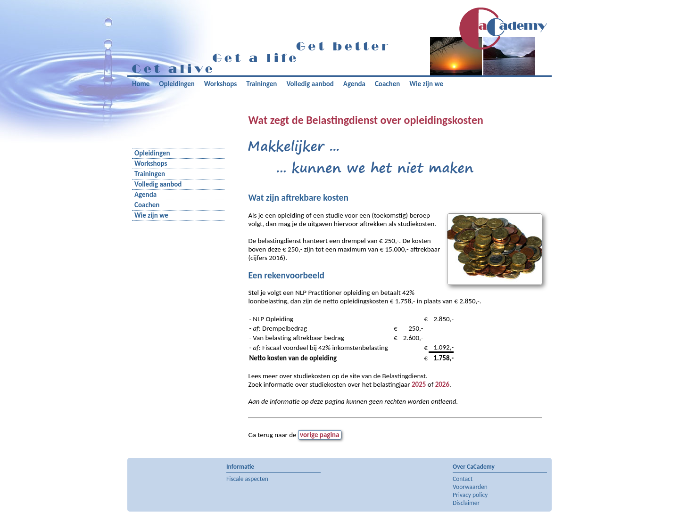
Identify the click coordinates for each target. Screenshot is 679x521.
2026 (442, 384)
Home (140, 84)
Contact (462, 479)
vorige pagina (320, 435)
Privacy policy (470, 495)
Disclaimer (466, 503)
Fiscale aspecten (247, 479)
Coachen (387, 84)
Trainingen (261, 84)
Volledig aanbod (309, 84)
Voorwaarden (470, 487)
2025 (419, 384)
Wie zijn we (426, 84)
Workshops (220, 84)
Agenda (354, 84)
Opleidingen (176, 84)
